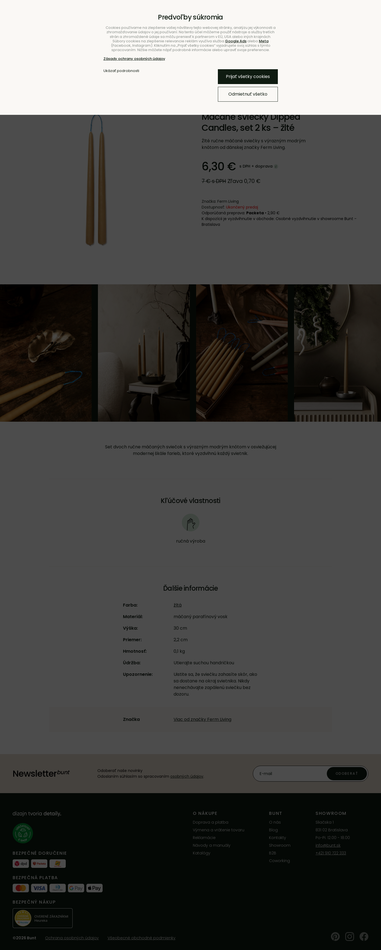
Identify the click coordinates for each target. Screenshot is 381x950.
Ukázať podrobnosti (121, 71)
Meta (263, 41)
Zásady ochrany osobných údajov (134, 58)
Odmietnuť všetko (247, 94)
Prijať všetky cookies (248, 76)
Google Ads (235, 41)
